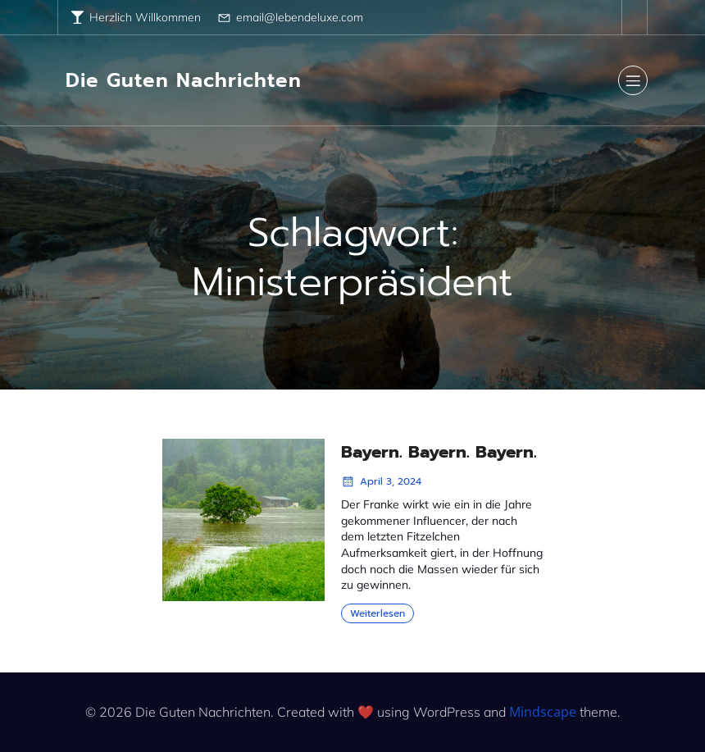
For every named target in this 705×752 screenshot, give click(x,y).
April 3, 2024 (381, 481)
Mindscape (542, 712)
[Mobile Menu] (633, 80)
